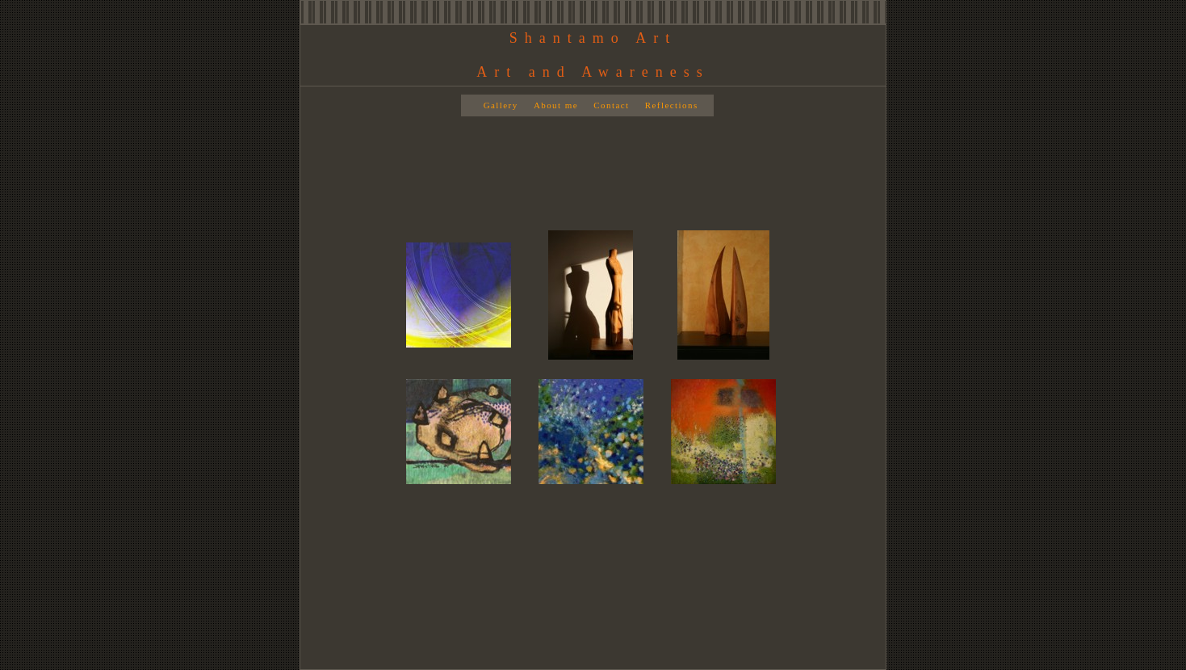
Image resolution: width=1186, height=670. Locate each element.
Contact (611, 105)
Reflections (671, 105)
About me (556, 105)
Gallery (501, 105)
